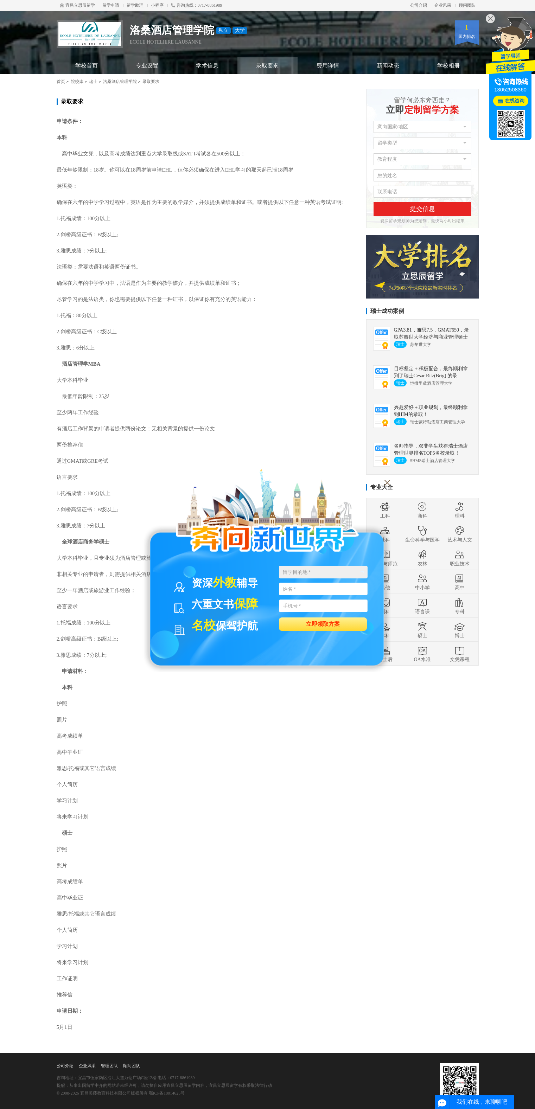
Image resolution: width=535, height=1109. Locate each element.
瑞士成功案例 (387, 311)
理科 (459, 510)
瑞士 (93, 81)
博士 (459, 629)
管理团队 (109, 1065)
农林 (422, 558)
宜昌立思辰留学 (77, 5)
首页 (61, 81)
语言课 (422, 605)
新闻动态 (388, 66)
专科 (459, 605)
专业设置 (147, 66)
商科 (422, 510)
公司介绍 (418, 5)
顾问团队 (467, 5)
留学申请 (110, 5)
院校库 (77, 81)
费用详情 (328, 66)
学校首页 (86, 66)
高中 (459, 581)
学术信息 (207, 66)
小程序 (157, 5)
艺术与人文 (459, 534)
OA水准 (422, 653)
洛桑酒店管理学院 (120, 81)
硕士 (422, 629)
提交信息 (422, 208)
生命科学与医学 (422, 534)
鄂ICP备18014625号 (167, 1093)
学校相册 (448, 66)
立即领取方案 (323, 623)
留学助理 (135, 5)
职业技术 (460, 558)
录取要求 (267, 66)
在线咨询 (514, 100)
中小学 (422, 581)
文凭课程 (460, 653)
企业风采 (442, 5)
